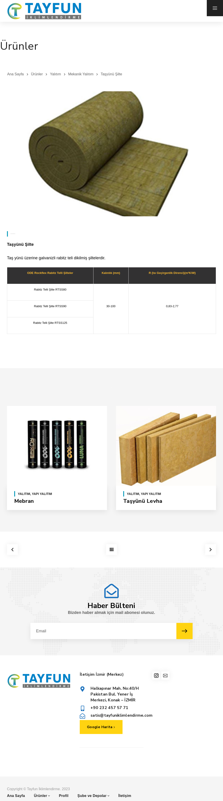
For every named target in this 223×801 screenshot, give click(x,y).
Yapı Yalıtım (42, 494)
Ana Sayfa (15, 74)
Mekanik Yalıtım (80, 74)
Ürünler (37, 74)
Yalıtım (55, 74)
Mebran (24, 501)
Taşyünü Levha (142, 501)
